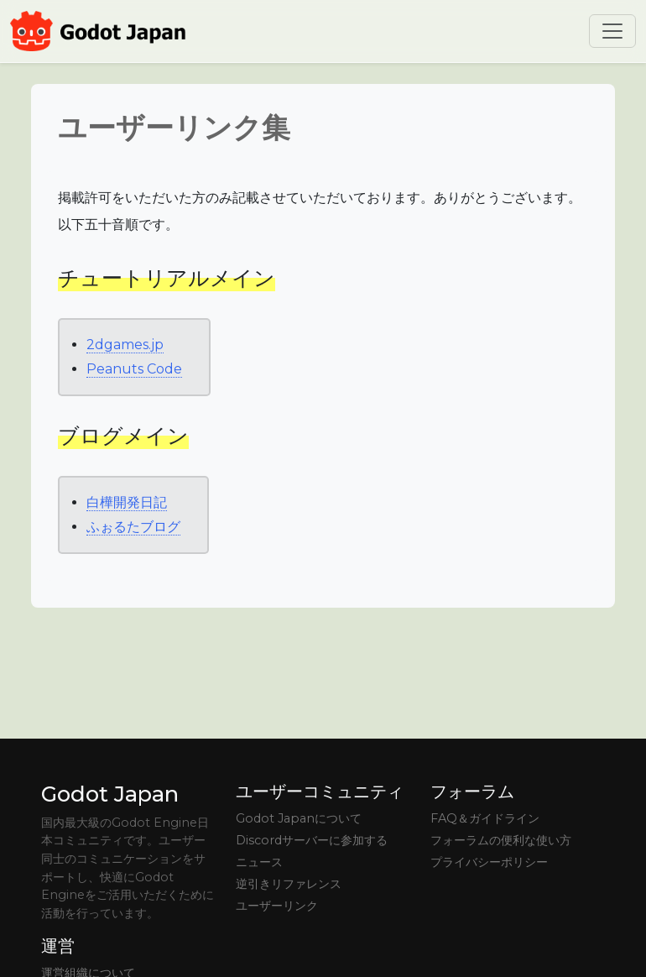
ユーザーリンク (277, 905)
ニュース (259, 862)
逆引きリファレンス (288, 883)
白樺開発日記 (126, 502)
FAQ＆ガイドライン (484, 818)
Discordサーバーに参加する (312, 840)
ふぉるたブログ (133, 527)
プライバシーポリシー (489, 862)
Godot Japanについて (299, 818)
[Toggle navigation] (612, 31)
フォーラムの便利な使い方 (500, 840)
